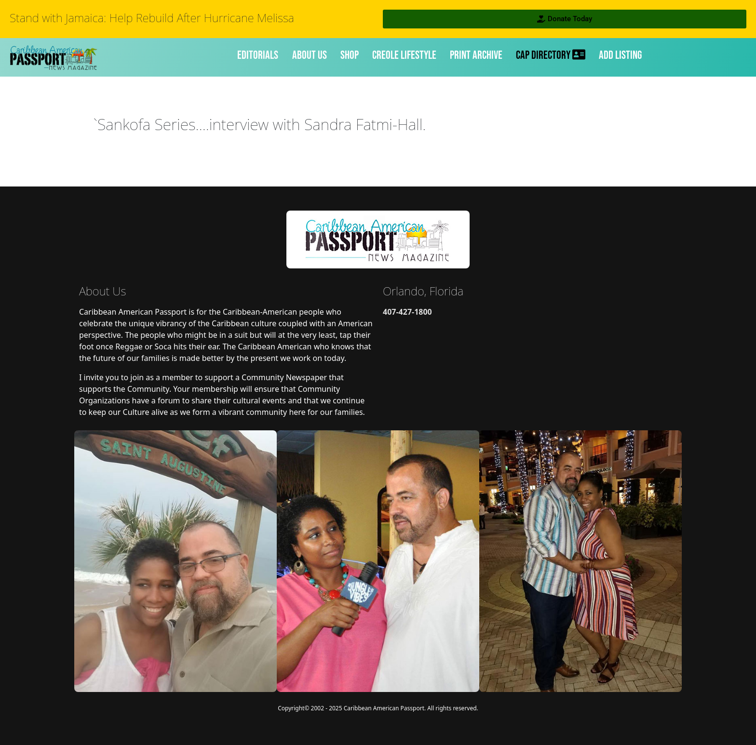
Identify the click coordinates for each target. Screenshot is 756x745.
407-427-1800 (407, 311)
